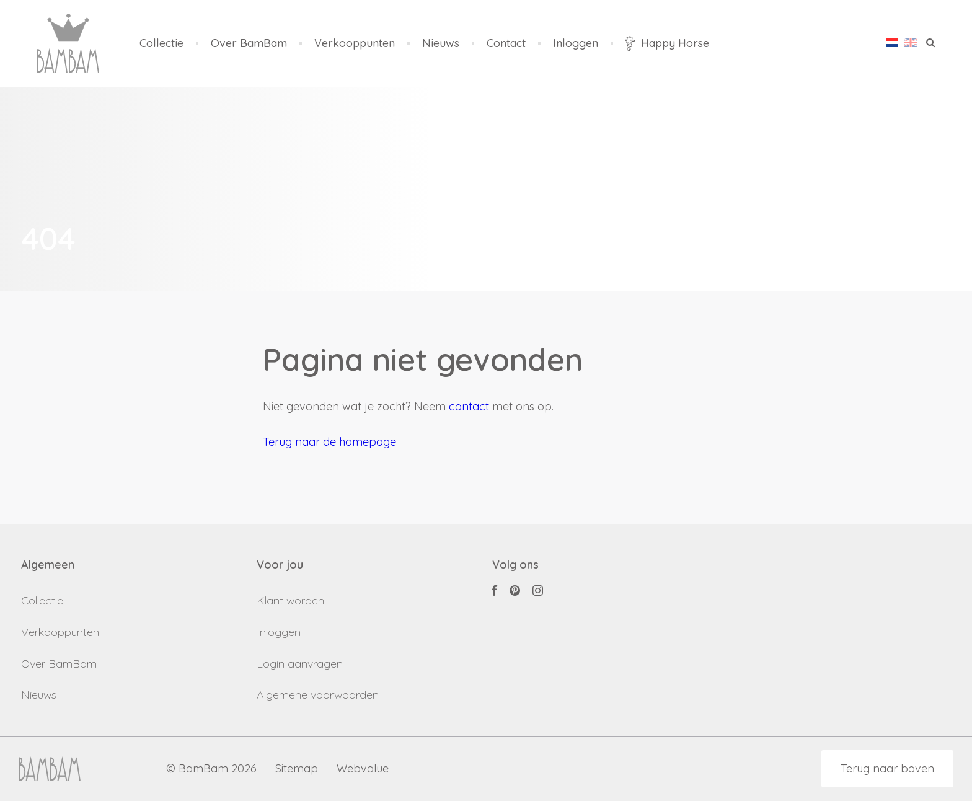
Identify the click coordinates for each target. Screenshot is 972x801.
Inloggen (575, 43)
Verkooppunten (354, 43)
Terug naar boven (887, 768)
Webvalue (363, 769)
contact (469, 406)
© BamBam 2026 (211, 769)
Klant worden (290, 600)
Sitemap (296, 769)
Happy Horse (667, 43)
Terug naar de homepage (329, 442)
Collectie (161, 43)
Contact (506, 43)
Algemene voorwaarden (318, 695)
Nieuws (440, 43)
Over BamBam (249, 43)
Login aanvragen (300, 664)
